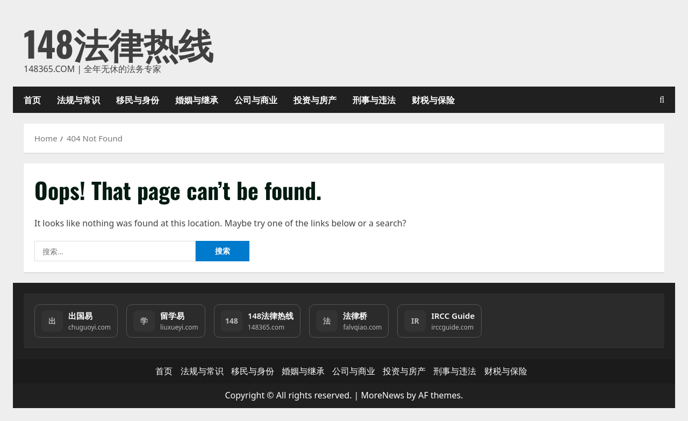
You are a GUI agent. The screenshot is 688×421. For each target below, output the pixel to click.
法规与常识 (78, 99)
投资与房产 (314, 99)
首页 (32, 99)
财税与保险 (433, 99)
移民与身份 (137, 99)
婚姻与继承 (196, 99)
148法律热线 (118, 43)
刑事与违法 (374, 99)
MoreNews (383, 395)
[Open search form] (662, 99)
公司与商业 (255, 99)
